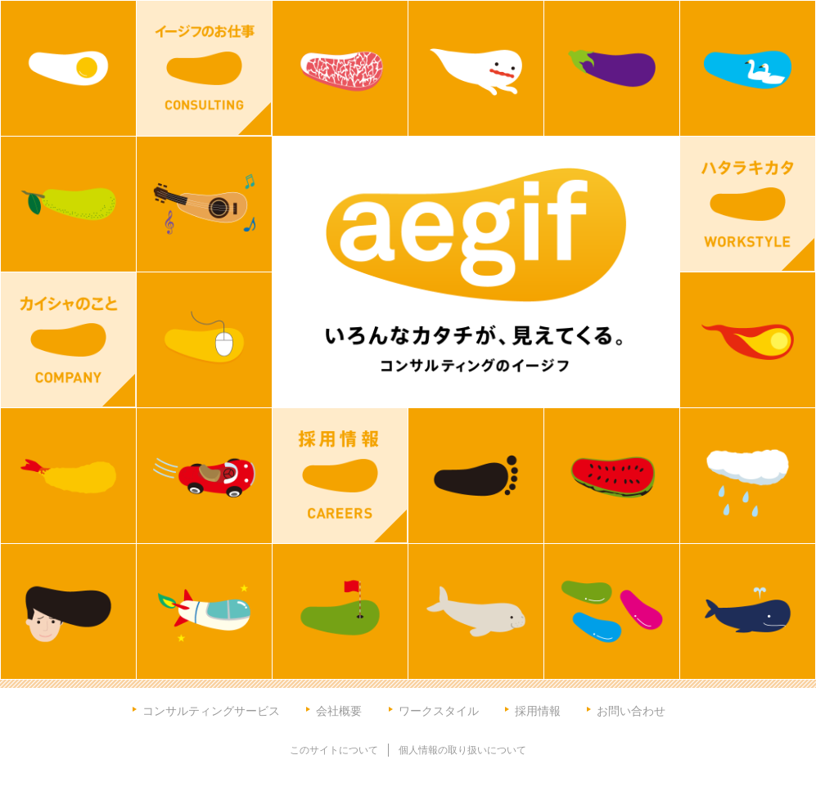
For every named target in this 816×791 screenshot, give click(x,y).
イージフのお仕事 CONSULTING (204, 68)
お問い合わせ (631, 710)
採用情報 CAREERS (340, 475)
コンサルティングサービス (211, 710)
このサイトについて (334, 750)
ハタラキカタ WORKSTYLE (747, 204)
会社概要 (339, 710)
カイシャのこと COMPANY (68, 339)
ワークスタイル (439, 710)
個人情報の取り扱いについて (462, 750)
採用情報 (538, 710)
